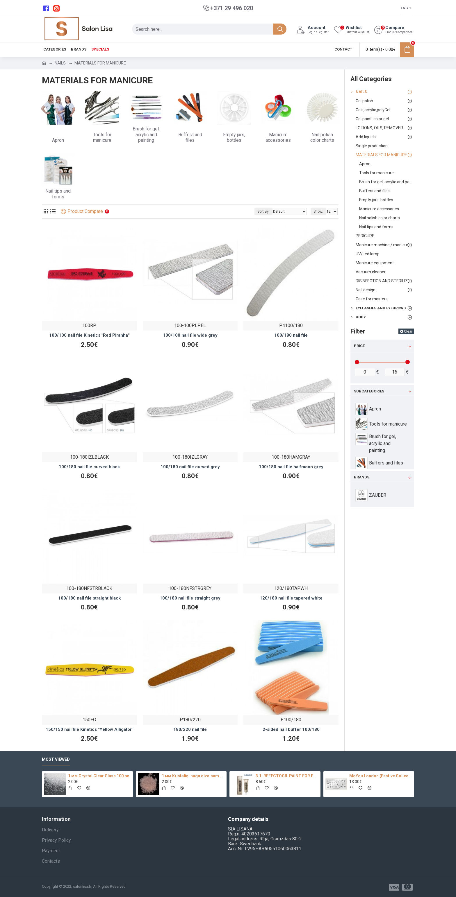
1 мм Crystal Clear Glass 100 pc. (99, 776)
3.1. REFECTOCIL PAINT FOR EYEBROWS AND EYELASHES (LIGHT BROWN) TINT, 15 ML (287, 776)
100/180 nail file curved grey (190, 466)
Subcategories (369, 391)
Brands (361, 477)
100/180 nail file (291, 335)
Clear (408, 331)
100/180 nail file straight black (89, 598)
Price (359, 346)
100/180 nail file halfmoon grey (291, 466)
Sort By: (263, 211)
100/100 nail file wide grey (190, 335)
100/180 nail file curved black (89, 466)
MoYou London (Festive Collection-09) (380, 776)
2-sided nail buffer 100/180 (291, 729)
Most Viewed (56, 759)
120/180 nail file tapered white (291, 598)
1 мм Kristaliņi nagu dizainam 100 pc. (193, 776)
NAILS (60, 63)
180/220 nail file (190, 729)
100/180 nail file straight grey (190, 598)
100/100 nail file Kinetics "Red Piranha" (89, 335)
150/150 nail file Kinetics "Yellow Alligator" (89, 729)
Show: (318, 211)
